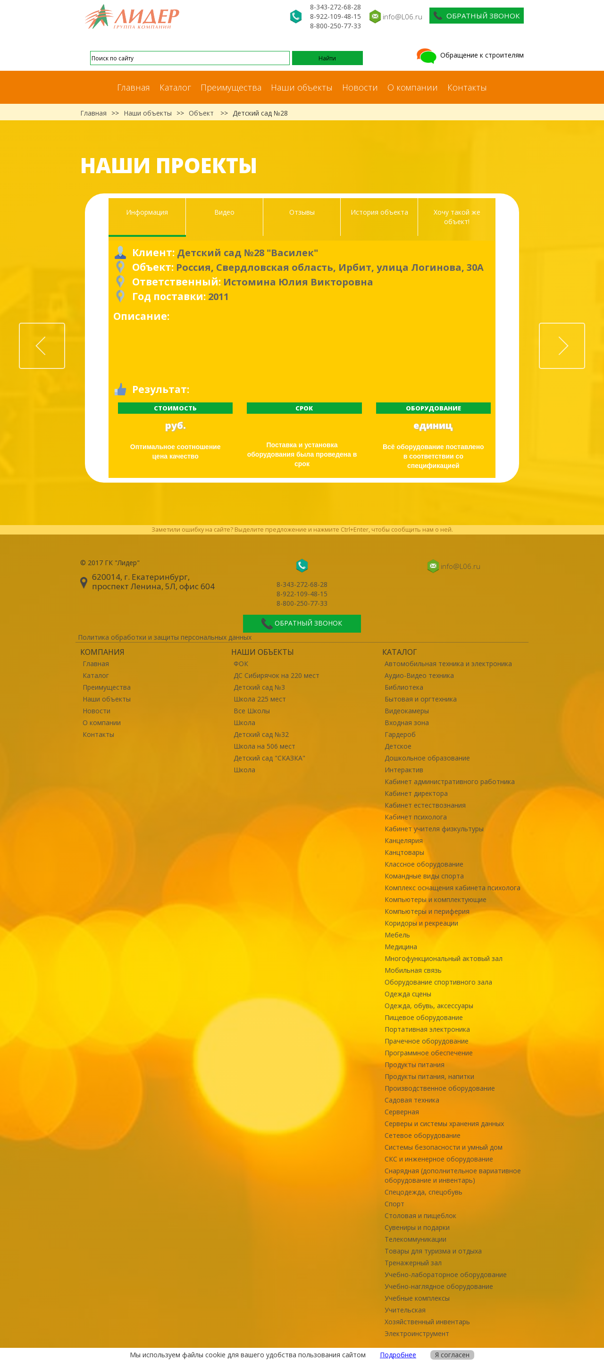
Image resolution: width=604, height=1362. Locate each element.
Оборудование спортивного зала (438, 982)
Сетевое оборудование (423, 1135)
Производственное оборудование (440, 1088)
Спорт (394, 1203)
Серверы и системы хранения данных (444, 1123)
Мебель (397, 934)
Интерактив (404, 769)
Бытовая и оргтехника (421, 698)
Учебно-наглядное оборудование (439, 1286)
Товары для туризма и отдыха (433, 1250)
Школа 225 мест (260, 698)
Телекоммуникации (415, 1239)
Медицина (401, 946)
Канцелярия (404, 840)
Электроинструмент (417, 1333)
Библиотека (404, 687)
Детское (398, 746)
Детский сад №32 (261, 734)
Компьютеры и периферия (427, 911)
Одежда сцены (408, 993)
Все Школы (252, 710)
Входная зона (407, 722)
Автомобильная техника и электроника (448, 663)
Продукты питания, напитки (429, 1076)
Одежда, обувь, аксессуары (429, 1005)
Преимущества (231, 87)
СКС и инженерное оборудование (439, 1158)
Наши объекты (302, 87)
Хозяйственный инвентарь (427, 1321)
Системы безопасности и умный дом (444, 1147)
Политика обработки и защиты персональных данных (165, 637)
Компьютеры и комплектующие (436, 899)
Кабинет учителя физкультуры (434, 828)
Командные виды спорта (424, 875)
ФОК (241, 663)
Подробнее (398, 1354)
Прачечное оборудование (427, 1040)
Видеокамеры (407, 710)
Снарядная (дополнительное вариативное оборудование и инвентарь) (453, 1175)
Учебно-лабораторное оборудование (446, 1274)
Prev (64, 328)
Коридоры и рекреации (421, 923)
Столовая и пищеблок (420, 1215)
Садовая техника (412, 1099)
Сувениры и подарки (417, 1227)
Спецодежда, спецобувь (423, 1191)
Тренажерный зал (413, 1262)
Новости (360, 87)
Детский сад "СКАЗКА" (269, 757)
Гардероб (400, 734)
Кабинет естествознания (425, 805)
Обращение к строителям (469, 54)
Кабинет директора (416, 793)
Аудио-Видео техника (419, 675)
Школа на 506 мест (264, 746)
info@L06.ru (402, 16)
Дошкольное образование (427, 757)
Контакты (467, 87)
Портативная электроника (427, 1029)
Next (584, 328)
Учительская (405, 1309)
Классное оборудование (424, 864)
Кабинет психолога (416, 816)
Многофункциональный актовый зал (444, 958)
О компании (412, 87)
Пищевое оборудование (424, 1017)
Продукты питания (415, 1064)
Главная (133, 87)
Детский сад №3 (259, 687)
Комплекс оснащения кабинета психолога (452, 887)
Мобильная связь (413, 970)
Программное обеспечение (429, 1052)
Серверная (402, 1111)
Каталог (175, 87)
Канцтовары (404, 852)
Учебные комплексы (417, 1298)
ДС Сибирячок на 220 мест (276, 675)
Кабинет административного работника (450, 781)
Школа (244, 722)
